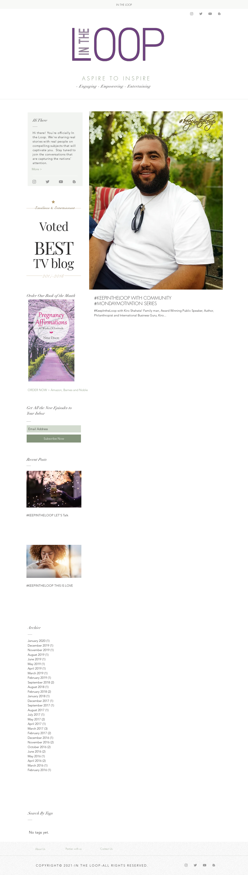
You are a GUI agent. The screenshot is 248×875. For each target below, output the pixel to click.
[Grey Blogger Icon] (219, 14)
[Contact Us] (106, 849)
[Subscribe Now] (54, 439)
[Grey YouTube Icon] (210, 14)
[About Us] (40, 849)
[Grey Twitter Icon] (201, 14)
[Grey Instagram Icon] (192, 14)
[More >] (46, 169)
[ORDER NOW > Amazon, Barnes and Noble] (58, 390)
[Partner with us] (73, 849)
